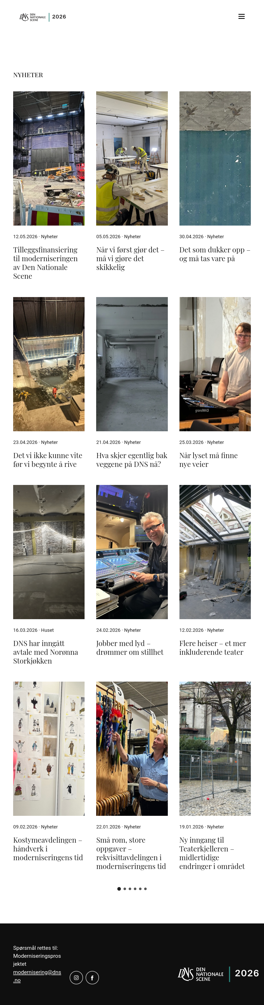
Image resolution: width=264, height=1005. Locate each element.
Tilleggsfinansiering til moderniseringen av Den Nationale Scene (45, 263)
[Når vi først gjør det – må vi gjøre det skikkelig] (132, 158)
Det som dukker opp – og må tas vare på (215, 254)
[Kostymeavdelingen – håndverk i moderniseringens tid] (49, 749)
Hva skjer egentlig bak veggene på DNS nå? (131, 459)
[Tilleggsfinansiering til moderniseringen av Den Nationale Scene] (49, 158)
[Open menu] (241, 16)
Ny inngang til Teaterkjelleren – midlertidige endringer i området (212, 853)
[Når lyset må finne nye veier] (215, 364)
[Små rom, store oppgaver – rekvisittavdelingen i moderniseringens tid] (132, 749)
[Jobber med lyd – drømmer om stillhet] (132, 552)
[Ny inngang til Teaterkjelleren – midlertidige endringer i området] (215, 749)
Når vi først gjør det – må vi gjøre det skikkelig (130, 258)
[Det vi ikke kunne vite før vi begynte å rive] (49, 364)
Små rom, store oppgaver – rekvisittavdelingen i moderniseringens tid (131, 853)
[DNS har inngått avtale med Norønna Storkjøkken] (49, 552)
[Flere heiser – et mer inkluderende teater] (215, 552)
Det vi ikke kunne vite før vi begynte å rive (47, 459)
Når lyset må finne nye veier (208, 459)
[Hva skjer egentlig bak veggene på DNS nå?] (132, 364)
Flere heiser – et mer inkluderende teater (212, 647)
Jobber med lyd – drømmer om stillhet (129, 647)
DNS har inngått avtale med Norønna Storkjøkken (45, 651)
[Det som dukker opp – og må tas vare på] (215, 158)
